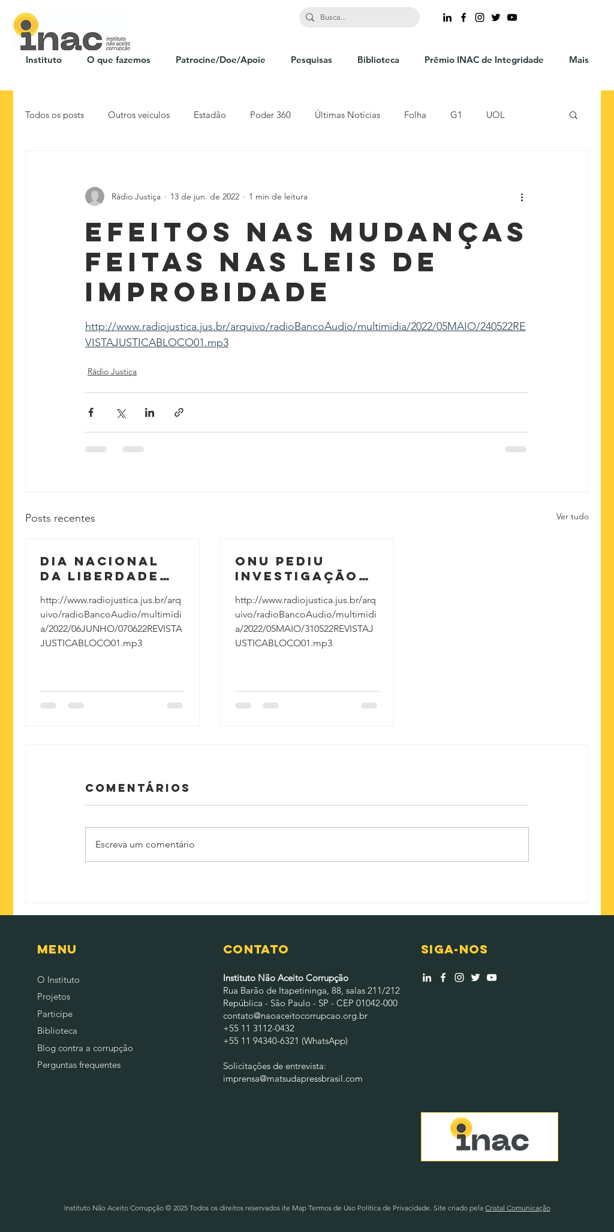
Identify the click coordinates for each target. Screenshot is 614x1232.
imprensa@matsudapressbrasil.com (293, 1078)
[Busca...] (357, 17)
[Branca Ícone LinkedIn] (427, 977)
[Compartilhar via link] (179, 412)
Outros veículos (139, 114)
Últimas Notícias (347, 114)
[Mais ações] (521, 196)
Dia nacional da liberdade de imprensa (99, 568)
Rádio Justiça (112, 371)
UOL (495, 114)
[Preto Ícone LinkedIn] (447, 17)
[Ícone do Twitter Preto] (496, 17)
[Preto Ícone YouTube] (512, 17)
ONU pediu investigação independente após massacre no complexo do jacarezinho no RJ (304, 568)
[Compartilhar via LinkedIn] (149, 412)
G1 (456, 114)
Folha (415, 114)
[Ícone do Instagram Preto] (480, 17)
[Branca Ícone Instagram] (459, 977)
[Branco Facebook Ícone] (443, 977)
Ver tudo (572, 516)
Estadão (210, 114)
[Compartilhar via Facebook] (91, 412)
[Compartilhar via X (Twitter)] (120, 412)
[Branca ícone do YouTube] (492, 977)
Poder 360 (270, 114)
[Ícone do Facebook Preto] (463, 17)
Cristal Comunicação (517, 1207)
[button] (573, 114)
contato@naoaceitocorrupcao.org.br (295, 1015)
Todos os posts (54, 114)
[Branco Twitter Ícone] (475, 977)
